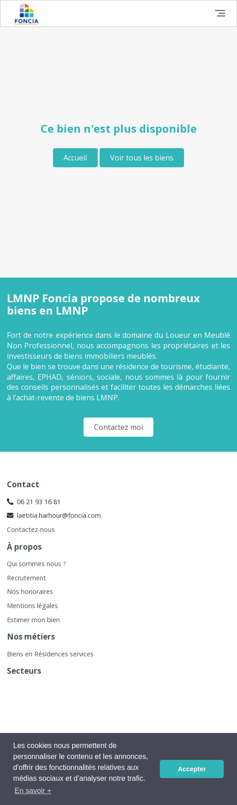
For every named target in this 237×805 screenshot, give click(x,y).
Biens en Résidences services (50, 654)
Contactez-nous (31, 529)
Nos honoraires (30, 591)
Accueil (75, 158)
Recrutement (26, 577)
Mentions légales (32, 605)
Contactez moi (118, 427)
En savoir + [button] (33, 791)
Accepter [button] (192, 769)
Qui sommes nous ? (36, 563)
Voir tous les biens (142, 158)
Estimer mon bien (33, 619)
